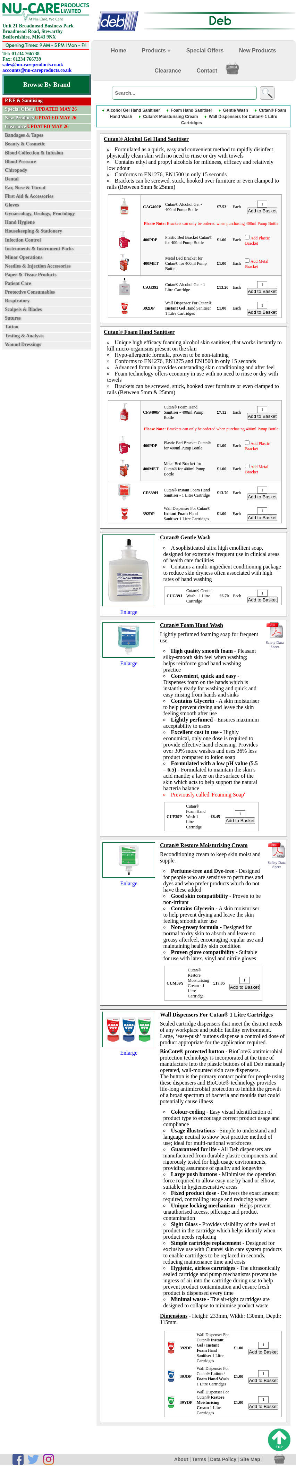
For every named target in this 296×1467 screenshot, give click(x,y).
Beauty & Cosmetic (25, 143)
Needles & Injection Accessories (37, 266)
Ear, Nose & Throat (25, 187)
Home (118, 50)
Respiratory (17, 300)
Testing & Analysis (24, 335)
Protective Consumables (30, 292)
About (181, 1460)
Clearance (36, 126)
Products (156, 50)
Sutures (13, 318)
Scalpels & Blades (23, 309)
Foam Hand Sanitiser (191, 110)
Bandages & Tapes (24, 135)
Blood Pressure (20, 161)
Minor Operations (23, 257)
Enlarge (128, 610)
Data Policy (223, 1460)
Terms (199, 1460)
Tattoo (11, 326)
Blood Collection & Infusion (34, 152)
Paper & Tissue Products (31, 274)
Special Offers (41, 109)
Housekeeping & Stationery (33, 231)
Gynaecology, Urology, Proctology (40, 213)
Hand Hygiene (20, 222)
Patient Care (18, 283)
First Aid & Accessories (29, 196)
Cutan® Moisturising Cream (170, 117)
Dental (12, 179)
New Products (40, 117)
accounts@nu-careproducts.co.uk (36, 70)
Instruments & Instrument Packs (39, 248)
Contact (206, 71)
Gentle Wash (235, 110)
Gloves (12, 205)
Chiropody (16, 170)
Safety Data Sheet (275, 642)
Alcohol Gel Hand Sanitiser (133, 110)
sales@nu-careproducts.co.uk (32, 64)
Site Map (250, 1460)
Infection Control (23, 239)
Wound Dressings (23, 344)
